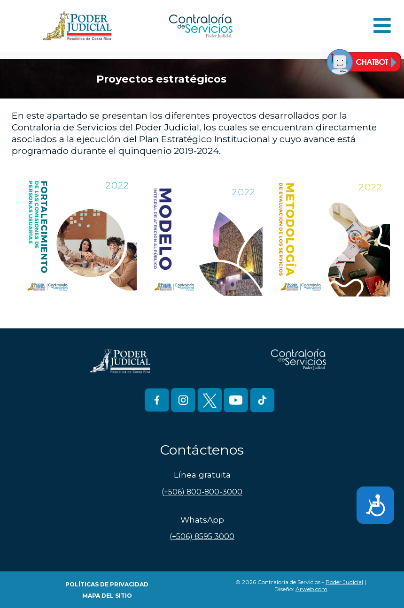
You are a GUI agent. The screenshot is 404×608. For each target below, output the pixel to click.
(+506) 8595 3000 (202, 536)
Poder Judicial (344, 581)
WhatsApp (202, 519)
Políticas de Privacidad (106, 584)
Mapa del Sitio (107, 595)
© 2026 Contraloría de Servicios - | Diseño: (300, 585)
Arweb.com (311, 589)
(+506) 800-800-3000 (202, 491)
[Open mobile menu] (382, 26)
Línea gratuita (202, 474)
